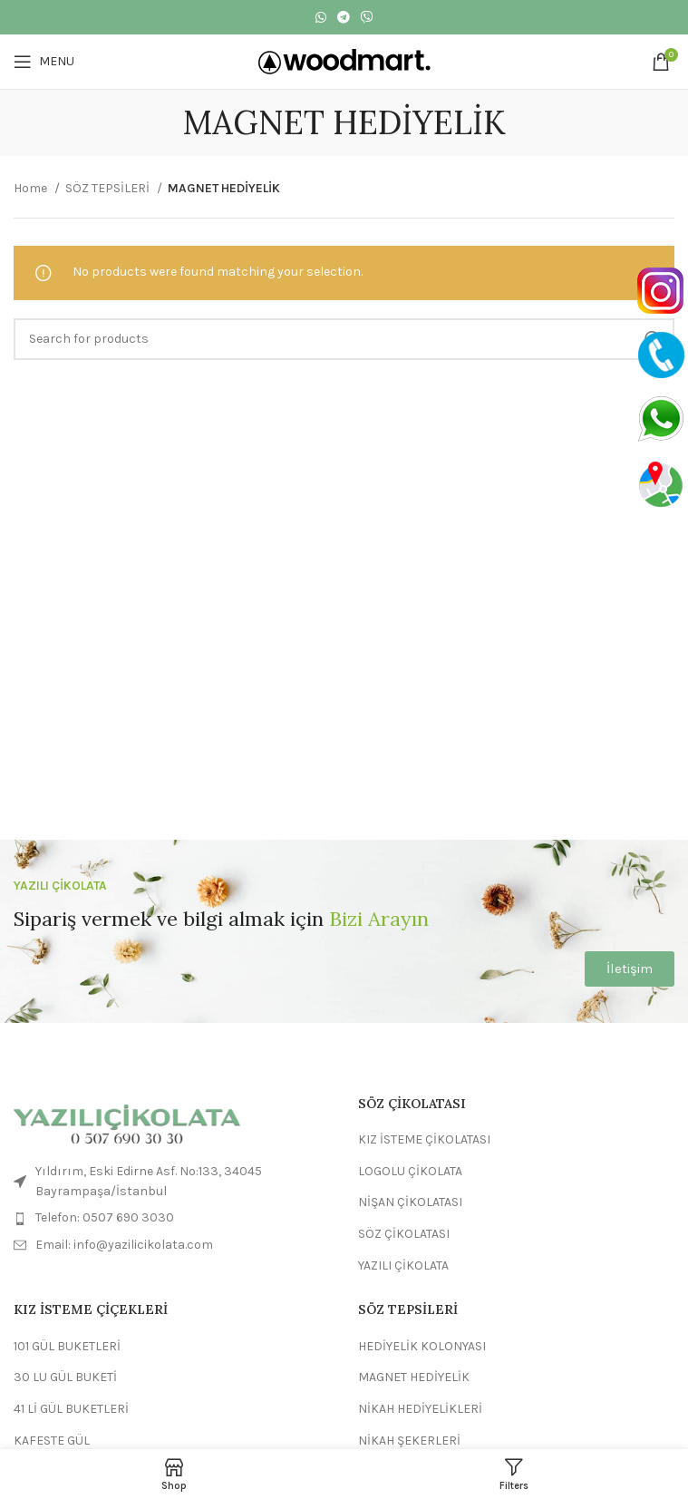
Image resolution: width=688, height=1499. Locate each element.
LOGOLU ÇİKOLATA (410, 1171)
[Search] (344, 339)
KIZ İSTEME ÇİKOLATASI (424, 1139)
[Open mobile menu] (44, 62)
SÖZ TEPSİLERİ (108, 188)
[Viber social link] (367, 17)
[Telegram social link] (343, 17)
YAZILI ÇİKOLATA (403, 1265)
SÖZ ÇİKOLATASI (404, 1233)
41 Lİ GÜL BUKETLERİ (71, 1408)
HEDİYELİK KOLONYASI (422, 1346)
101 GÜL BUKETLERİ (67, 1346)
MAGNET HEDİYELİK (414, 1377)
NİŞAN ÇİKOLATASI (410, 1202)
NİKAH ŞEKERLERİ (409, 1440)
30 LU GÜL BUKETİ (65, 1377)
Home (32, 188)
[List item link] (172, 1218)
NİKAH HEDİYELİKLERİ (420, 1408)
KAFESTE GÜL (52, 1440)
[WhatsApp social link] (321, 17)
